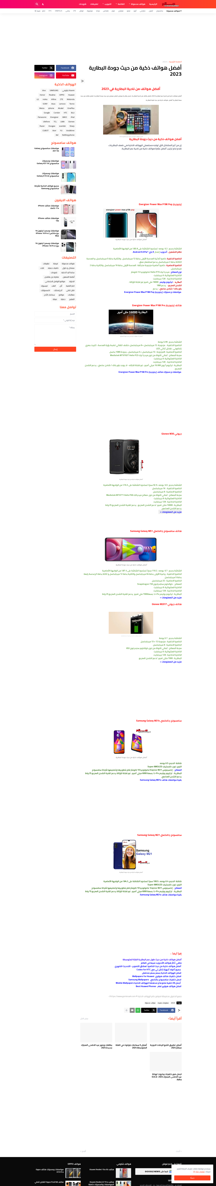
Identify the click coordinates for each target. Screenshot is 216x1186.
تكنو (43, 10)
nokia (45, 99)
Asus (53, 104)
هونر (113, 10)
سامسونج (159, 10)
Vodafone (70, 130)
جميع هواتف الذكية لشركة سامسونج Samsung (46, 187)
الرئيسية (153, 4)
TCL (55, 121)
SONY (45, 104)
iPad (72, 117)
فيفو (128, 10)
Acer (54, 130)
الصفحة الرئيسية (175, 62)
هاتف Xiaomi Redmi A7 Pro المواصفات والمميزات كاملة (101, 1183)
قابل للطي (70, 290)
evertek (62, 126)
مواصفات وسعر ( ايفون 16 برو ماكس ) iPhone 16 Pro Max (47, 233)
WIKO (64, 117)
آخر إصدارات (58, 290)
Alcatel (60, 108)
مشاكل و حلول (68, 268)
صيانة (55, 299)
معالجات (71, 295)
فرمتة (55, 263)
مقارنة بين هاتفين (51, 277)
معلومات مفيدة (163, 1003)
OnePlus (58, 10)
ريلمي (67, 10)
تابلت (42, 268)
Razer (42, 126)
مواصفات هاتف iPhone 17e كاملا (48, 206)
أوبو (135, 10)
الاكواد (71, 281)
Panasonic (42, 117)
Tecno (71, 104)
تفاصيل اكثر (200, 1171)
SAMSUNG (54, 90)
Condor (57, 112)
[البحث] (37, 4)
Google (47, 112)
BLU (72, 112)
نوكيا (98, 10)
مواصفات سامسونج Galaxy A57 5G (46, 149)
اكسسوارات (45, 290)
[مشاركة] (82, 81)
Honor (42, 95)
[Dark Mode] (43, 4)
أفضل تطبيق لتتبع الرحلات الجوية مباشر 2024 (166, 1046)
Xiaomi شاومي (68, 90)
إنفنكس (105, 10)
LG (38, 99)
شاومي (142, 10)
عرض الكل (84, 1018)
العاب (53, 286)
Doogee (52, 126)
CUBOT (46, 130)
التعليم (71, 299)
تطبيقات (94, 4)
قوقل (81, 10)
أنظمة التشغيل (68, 277)
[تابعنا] (38, 10)
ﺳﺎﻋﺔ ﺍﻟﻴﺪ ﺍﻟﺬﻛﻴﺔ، (67, 272)
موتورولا (90, 10)
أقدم (84, 1151)
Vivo (44, 90)
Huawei (71, 95)
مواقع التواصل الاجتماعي (55, 281)
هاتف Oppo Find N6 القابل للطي (49, 1182)
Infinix (53, 99)
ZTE (74, 10)
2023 (164, 62)
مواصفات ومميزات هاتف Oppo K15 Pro (50, 1170)
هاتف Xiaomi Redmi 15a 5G (101, 1169)
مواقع (61, 295)
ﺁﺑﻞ (61, 286)
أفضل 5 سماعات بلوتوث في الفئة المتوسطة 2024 (131, 1046)
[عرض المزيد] (126, 1010)
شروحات (82, 4)
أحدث (178, 1151)
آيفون (151, 10)
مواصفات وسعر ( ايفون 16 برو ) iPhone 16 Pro (47, 244)
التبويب (108, 4)
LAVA (62, 121)
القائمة (121, 4)
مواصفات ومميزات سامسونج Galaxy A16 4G (48, 174)
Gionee (71, 121)
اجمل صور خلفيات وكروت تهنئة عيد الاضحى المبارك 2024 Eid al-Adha (167, 1077)
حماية (63, 299)
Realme (52, 95)
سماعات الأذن (49, 295)
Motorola (70, 99)
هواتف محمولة (138, 4)
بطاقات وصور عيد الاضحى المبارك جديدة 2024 (96, 1046)
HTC (50, 10)
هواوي (120, 10)
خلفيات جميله (53, 268)
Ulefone (46, 121)
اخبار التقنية (70, 286)
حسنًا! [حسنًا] (192, 1178)
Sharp (72, 126)
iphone (51, 108)
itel (57, 135)
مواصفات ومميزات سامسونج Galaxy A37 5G (48, 162)
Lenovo (62, 104)
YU (61, 130)
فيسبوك (44, 286)
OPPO (61, 95)
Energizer (54, 117)
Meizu (41, 108)
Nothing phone (68, 135)
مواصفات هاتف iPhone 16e (48, 219)
